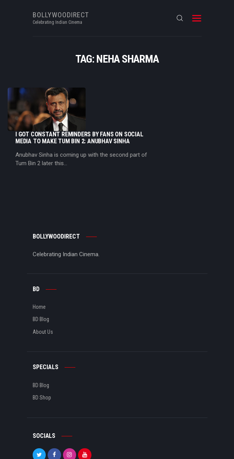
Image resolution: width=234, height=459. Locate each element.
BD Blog (41, 282)
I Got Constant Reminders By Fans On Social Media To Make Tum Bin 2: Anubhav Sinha (156, 94)
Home (39, 270)
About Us (43, 295)
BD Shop (42, 360)
